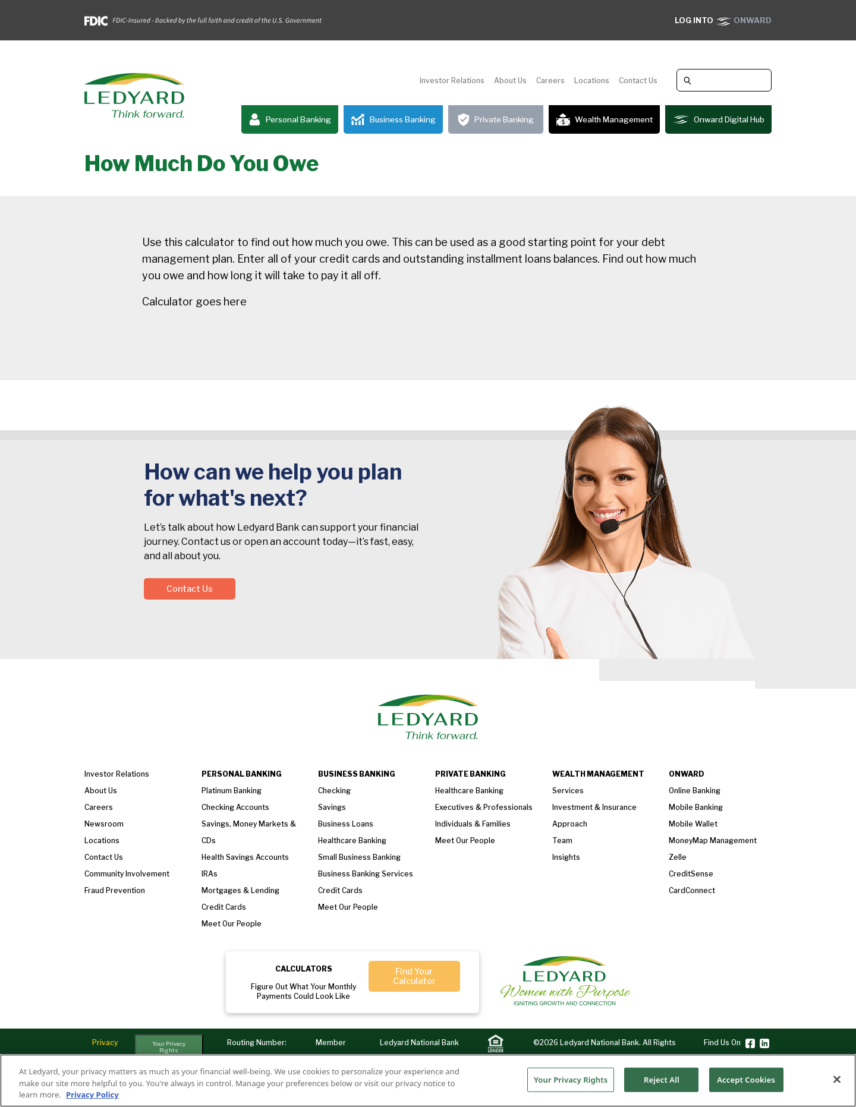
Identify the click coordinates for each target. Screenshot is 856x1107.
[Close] (837, 1079)
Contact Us (638, 80)
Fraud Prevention (114, 890)
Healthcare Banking (352, 840)
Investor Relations (452, 80)
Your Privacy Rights (168, 1047)
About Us (510, 80)
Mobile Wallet (693, 823)
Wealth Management (604, 119)
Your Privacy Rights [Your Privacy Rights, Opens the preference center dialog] (571, 1079)
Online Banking (694, 790)
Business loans (345, 823)
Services (568, 790)
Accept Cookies (746, 1079)
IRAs (210, 873)
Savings (332, 807)
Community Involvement (126, 873)
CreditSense (691, 873)
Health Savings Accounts (245, 857)
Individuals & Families (473, 823)
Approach (569, 823)
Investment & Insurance (594, 807)
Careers (550, 80)
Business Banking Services (365, 873)
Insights (566, 857)
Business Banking (393, 119)
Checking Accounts (235, 807)
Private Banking (496, 120)
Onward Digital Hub (718, 119)
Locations (591, 80)
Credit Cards (224, 907)
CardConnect (692, 890)
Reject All (661, 1079)
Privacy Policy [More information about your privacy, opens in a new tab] (92, 1095)
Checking (334, 790)
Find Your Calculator (414, 976)
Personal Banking (289, 119)
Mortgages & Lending (240, 890)
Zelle (678, 857)
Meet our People (232, 923)
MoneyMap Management (713, 840)
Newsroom (104, 823)
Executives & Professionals (484, 807)
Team (562, 840)
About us (100, 790)
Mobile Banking (696, 807)
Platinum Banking (232, 790)
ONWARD (723, 20)
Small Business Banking (359, 857)
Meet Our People (348, 907)
